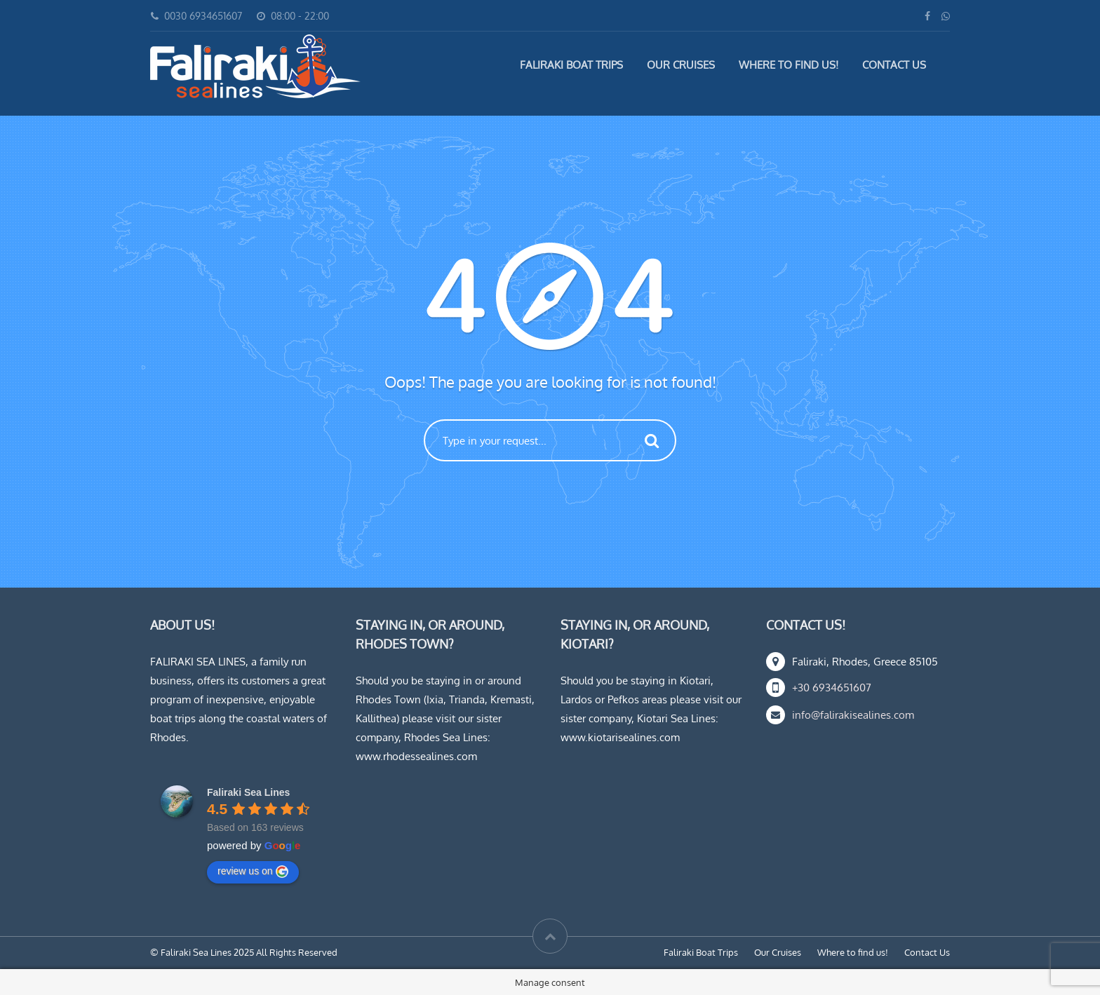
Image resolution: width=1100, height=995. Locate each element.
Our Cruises (681, 65)
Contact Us (894, 65)
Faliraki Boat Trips (571, 65)
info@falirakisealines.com (853, 715)
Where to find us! (788, 65)
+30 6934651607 (831, 687)
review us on (252, 871)
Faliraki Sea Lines (248, 792)
